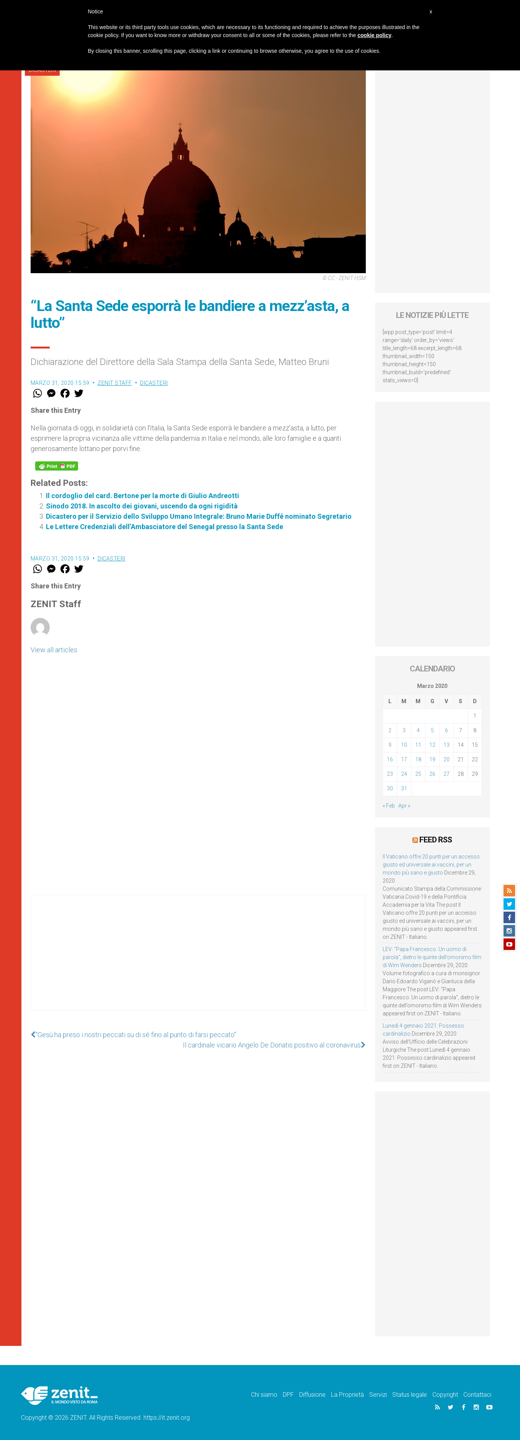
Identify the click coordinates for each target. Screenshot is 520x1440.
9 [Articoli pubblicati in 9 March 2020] (389, 745)
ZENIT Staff (115, 383)
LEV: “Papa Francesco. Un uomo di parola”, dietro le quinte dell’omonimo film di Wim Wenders (432, 957)
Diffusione (312, 1394)
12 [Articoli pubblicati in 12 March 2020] (432, 745)
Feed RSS (435, 839)
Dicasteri (154, 383)
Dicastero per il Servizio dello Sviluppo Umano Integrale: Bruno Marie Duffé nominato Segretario (199, 516)
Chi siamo (264, 1394)
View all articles (54, 650)
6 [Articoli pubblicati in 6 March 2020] (446, 730)
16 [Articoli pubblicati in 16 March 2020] (390, 759)
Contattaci (477, 1394)
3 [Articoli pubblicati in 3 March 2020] (404, 730)
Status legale (409, 1394)
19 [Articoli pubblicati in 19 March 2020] (432, 759)
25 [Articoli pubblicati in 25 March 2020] (418, 774)
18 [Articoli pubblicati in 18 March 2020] (418, 759)
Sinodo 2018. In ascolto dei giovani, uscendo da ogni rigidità (142, 506)
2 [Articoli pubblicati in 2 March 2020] (389, 730)
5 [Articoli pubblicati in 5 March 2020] (432, 730)
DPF (288, 1394)
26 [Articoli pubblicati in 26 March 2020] (432, 774)
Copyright (445, 1394)
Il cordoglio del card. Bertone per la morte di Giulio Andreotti (142, 496)
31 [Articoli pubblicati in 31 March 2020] (404, 788)
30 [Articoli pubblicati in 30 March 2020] (390, 788)
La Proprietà (347, 1394)
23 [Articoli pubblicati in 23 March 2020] (390, 774)
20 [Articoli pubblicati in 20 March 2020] (446, 759)
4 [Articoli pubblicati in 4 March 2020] (418, 730)
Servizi (378, 1394)
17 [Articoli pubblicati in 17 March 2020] (404, 759)
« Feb (389, 806)
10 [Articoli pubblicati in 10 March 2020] (404, 745)
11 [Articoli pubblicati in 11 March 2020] (418, 745)
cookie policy (374, 35)
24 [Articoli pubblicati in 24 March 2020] (404, 774)
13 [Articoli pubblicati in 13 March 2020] (446, 745)
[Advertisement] (198, 960)
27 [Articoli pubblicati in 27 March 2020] (446, 774)
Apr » (404, 806)
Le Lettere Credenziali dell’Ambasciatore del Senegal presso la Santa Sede (164, 527)
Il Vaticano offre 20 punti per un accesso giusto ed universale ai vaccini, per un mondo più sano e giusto (431, 865)
